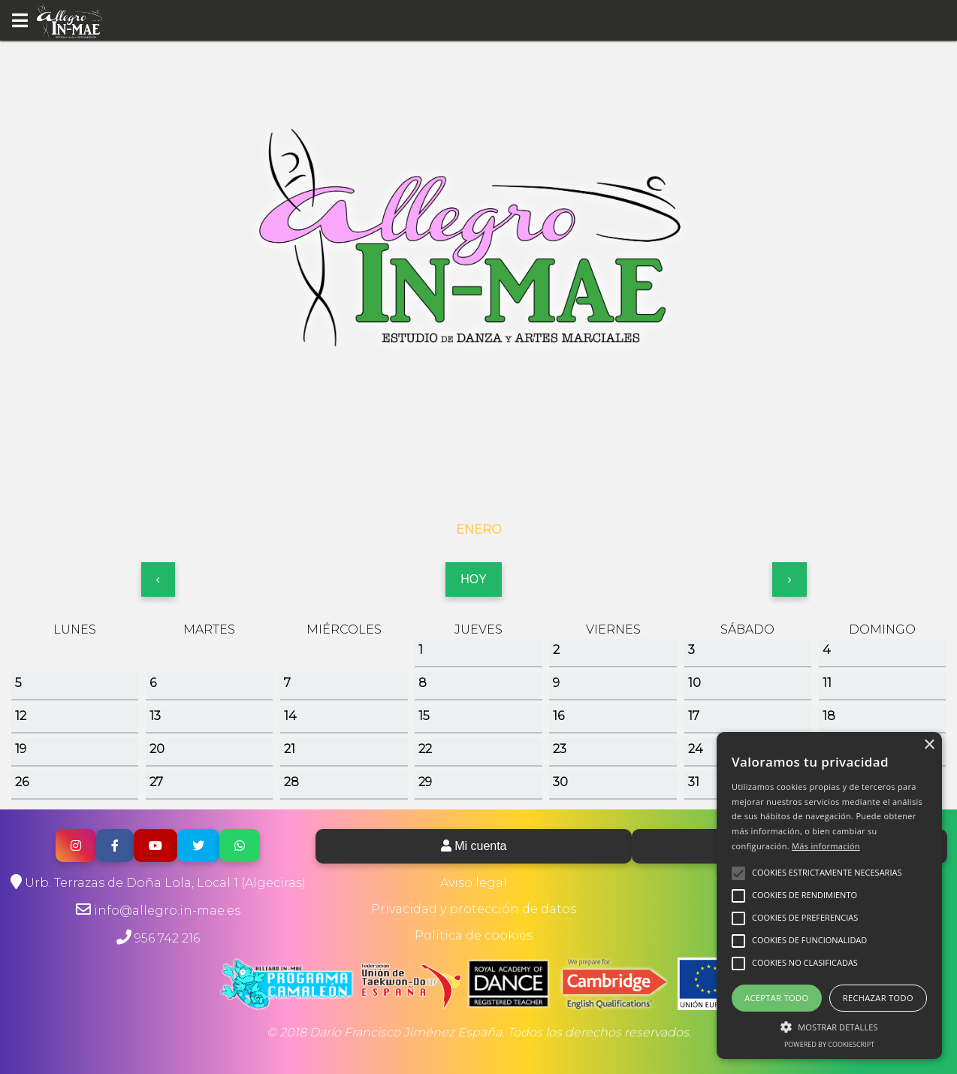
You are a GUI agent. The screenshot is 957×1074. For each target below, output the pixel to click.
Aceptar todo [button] (776, 997)
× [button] (928, 745)
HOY (473, 579)
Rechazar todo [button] (878, 997)
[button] (829, 1026)
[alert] (829, 895)
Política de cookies (474, 935)
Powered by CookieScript (829, 1044)
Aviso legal (473, 883)
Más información (826, 846)
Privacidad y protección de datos (473, 909)
